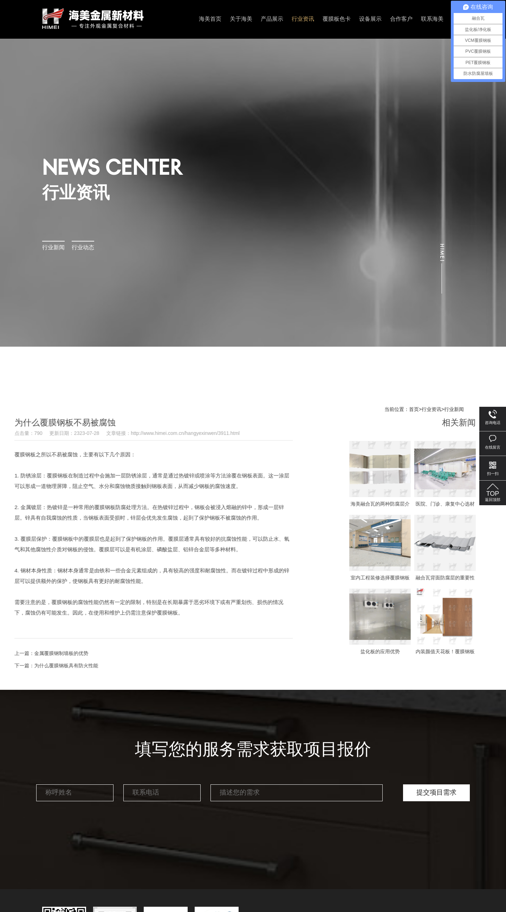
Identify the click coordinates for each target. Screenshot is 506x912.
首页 (414, 409)
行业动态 (83, 248)
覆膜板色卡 (337, 19)
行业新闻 (53, 248)
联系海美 (432, 19)
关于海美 (241, 19)
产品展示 (272, 19)
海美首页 (210, 19)
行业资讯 (303, 19)
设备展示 (370, 19)
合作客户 (401, 19)
